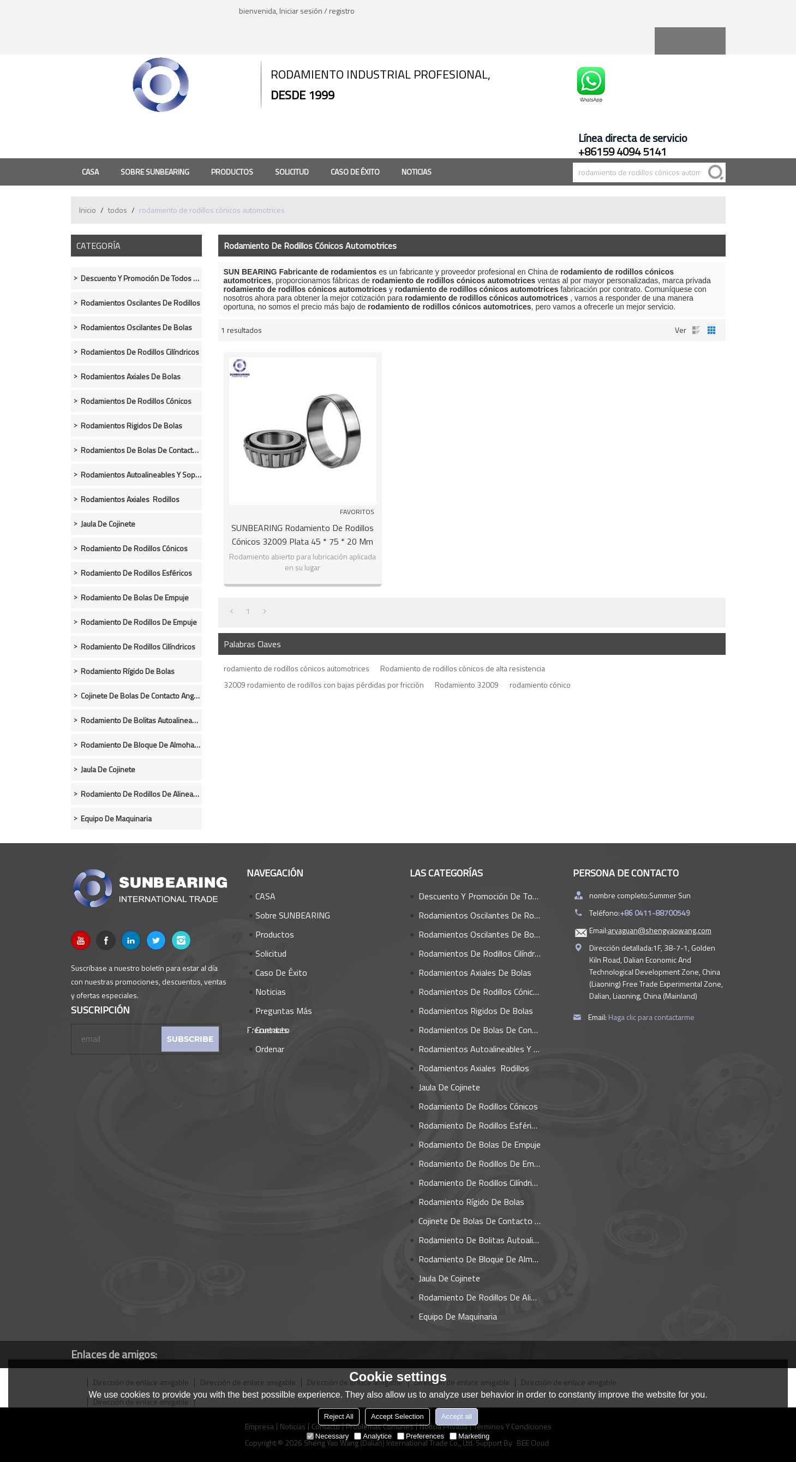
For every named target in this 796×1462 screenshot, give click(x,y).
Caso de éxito (355, 171)
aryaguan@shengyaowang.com (659, 930)
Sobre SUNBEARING (155, 171)
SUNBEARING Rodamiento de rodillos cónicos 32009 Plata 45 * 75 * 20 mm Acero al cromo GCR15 (302, 534)
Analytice (373, 1436)
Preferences (420, 1436)
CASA (90, 171)
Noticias (417, 171)
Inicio (87, 210)
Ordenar (269, 1048)
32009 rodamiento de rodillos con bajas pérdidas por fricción (324, 684)
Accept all (456, 1416)
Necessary (328, 1436)
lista (696, 330)
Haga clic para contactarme (651, 1017)
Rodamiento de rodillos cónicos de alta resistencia (462, 668)
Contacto (272, 1029)
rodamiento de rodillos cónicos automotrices (296, 668)
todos (117, 210)
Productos (232, 171)
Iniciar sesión (300, 10)
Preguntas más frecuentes (279, 1012)
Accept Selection (397, 1416)
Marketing (469, 1436)
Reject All (339, 1416)
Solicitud (292, 171)
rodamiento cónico (540, 684)
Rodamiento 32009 (467, 684)
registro (342, 10)
